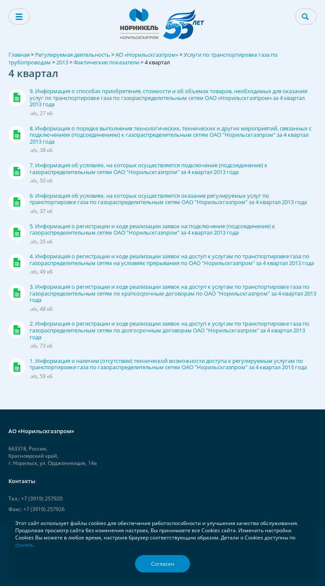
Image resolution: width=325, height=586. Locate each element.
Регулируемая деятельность (72, 54)
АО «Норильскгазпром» (147, 54)
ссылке (24, 544)
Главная (19, 54)
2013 (62, 62)
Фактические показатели (106, 62)
